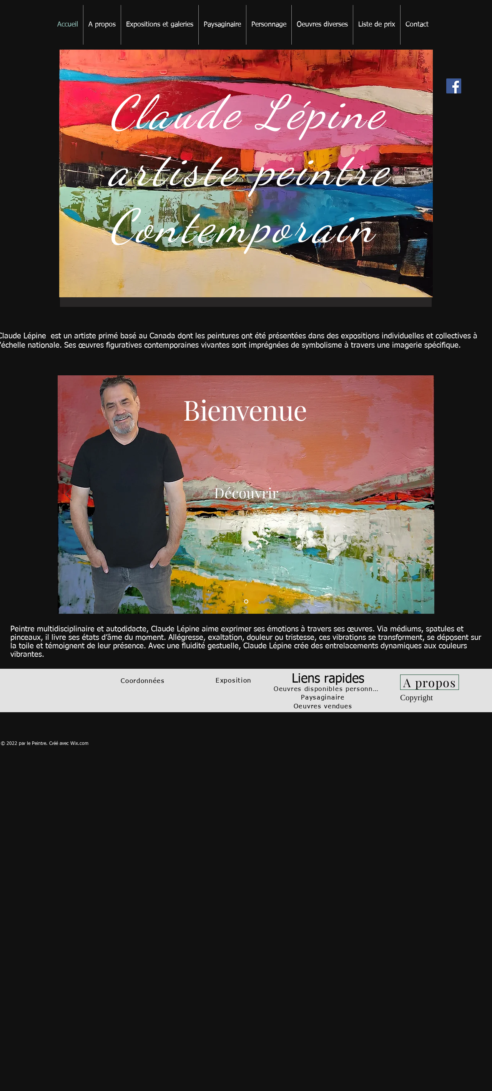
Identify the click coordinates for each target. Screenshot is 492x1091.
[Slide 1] (246, 602)
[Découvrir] (246, 492)
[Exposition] (234, 681)
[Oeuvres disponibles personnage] (328, 689)
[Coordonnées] (143, 681)
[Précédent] (68, 494)
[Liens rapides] (328, 679)
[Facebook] (453, 85)
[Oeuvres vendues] (323, 707)
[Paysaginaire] (323, 698)
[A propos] (429, 682)
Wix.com (79, 743)
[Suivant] (423, 494)
